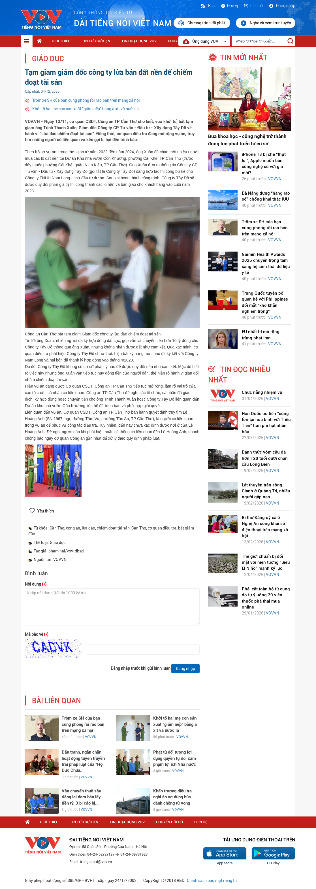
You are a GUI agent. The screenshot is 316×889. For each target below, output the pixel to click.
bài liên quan (56, 701)
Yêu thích (45, 511)
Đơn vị (229, 5)
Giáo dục (48, 59)
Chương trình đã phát (202, 23)
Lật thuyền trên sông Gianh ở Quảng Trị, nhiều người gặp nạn (266, 491)
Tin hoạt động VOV (139, 41)
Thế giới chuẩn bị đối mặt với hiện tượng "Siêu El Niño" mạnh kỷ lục (266, 562)
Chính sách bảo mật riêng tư (212, 880)
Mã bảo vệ (36, 634)
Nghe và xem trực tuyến (265, 23)
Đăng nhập (281, 5)
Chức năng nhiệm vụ (262, 392)
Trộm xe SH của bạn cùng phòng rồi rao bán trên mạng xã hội (86, 100)
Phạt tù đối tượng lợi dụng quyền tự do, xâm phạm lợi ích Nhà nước (174, 758)
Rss (207, 5)
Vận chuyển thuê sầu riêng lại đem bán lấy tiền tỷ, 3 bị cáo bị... (81, 797)
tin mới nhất (243, 57)
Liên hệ (253, 5)
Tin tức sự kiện (96, 41)
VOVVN (90, 737)
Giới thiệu (61, 41)
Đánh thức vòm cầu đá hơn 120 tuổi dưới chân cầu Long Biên (265, 458)
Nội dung (35, 584)
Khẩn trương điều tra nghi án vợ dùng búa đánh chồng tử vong (172, 797)
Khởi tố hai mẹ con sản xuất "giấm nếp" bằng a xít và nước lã (85, 109)
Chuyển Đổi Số (169, 822)
